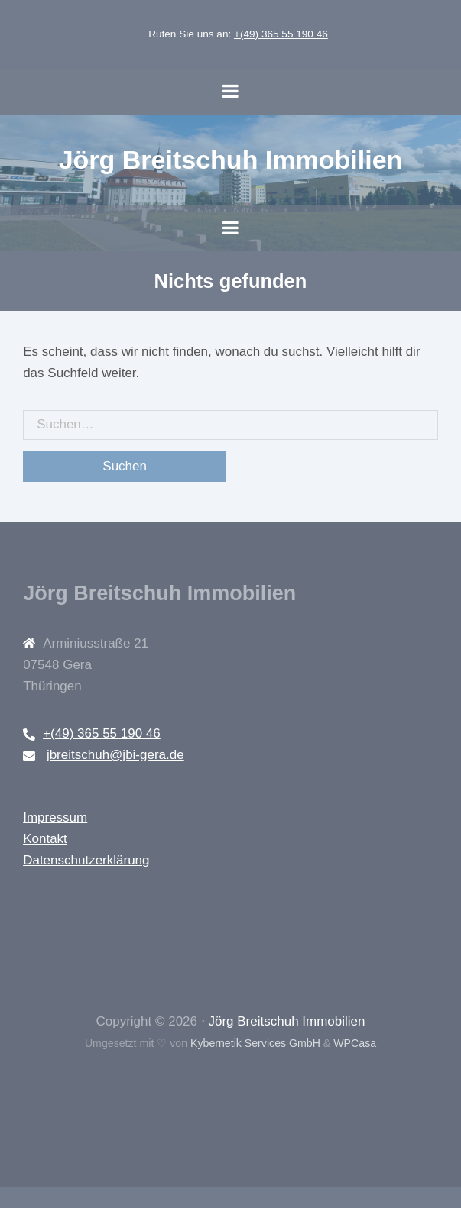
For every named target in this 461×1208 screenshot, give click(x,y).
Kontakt (45, 839)
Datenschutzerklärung (86, 860)
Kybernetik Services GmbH (255, 1043)
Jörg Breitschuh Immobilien (231, 159)
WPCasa (354, 1043)
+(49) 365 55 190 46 (281, 34)
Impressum (55, 817)
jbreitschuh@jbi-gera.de (115, 755)
